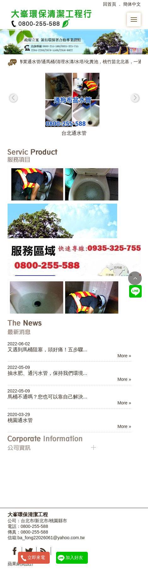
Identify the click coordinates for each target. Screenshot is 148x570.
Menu (136, 16)
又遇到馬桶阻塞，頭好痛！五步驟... (48, 349)
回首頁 (109, 4)
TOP (135, 278)
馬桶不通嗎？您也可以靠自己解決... (48, 396)
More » (124, 355)
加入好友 (74, 557)
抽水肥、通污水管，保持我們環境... (48, 373)
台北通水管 (74, 133)
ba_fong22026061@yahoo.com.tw (50, 537)
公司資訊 (52, 443)
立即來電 (36, 557)
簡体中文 (132, 4)
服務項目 (52, 155)
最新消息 (52, 327)
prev (13, 98)
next (135, 98)
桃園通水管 (20, 420)
